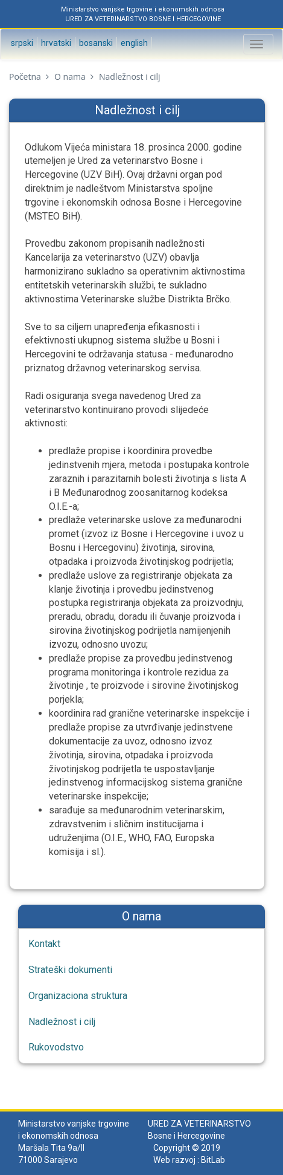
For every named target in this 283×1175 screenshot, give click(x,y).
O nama (70, 76)
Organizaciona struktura (77, 995)
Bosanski (95, 43)
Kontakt (44, 943)
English (133, 43)
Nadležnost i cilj (61, 1021)
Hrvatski (55, 43)
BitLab (213, 1160)
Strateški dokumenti (70, 969)
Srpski (21, 43)
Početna (25, 76)
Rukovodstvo (56, 1047)
